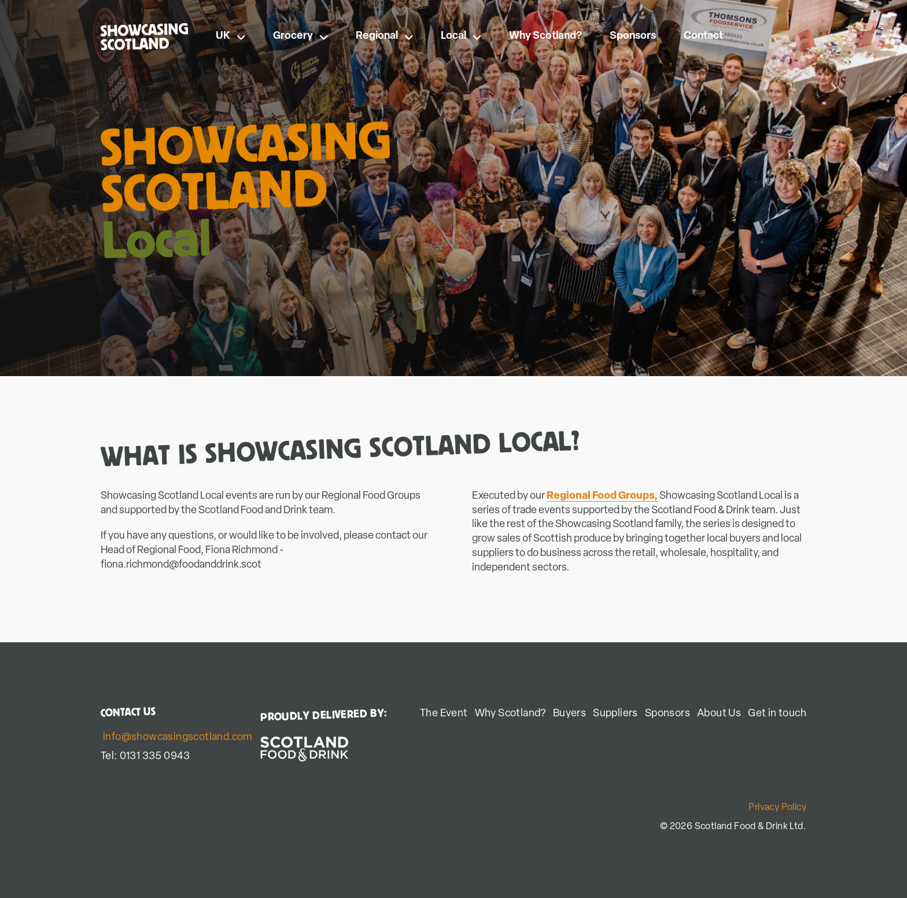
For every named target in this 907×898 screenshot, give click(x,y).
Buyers (569, 713)
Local (461, 36)
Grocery (300, 36)
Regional (384, 36)
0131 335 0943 (155, 756)
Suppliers (615, 713)
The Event (444, 713)
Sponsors (633, 36)
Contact (703, 36)
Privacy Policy (777, 807)
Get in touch (777, 713)
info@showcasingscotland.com (177, 737)
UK (230, 36)
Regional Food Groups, (602, 496)
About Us (719, 713)
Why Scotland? (545, 36)
